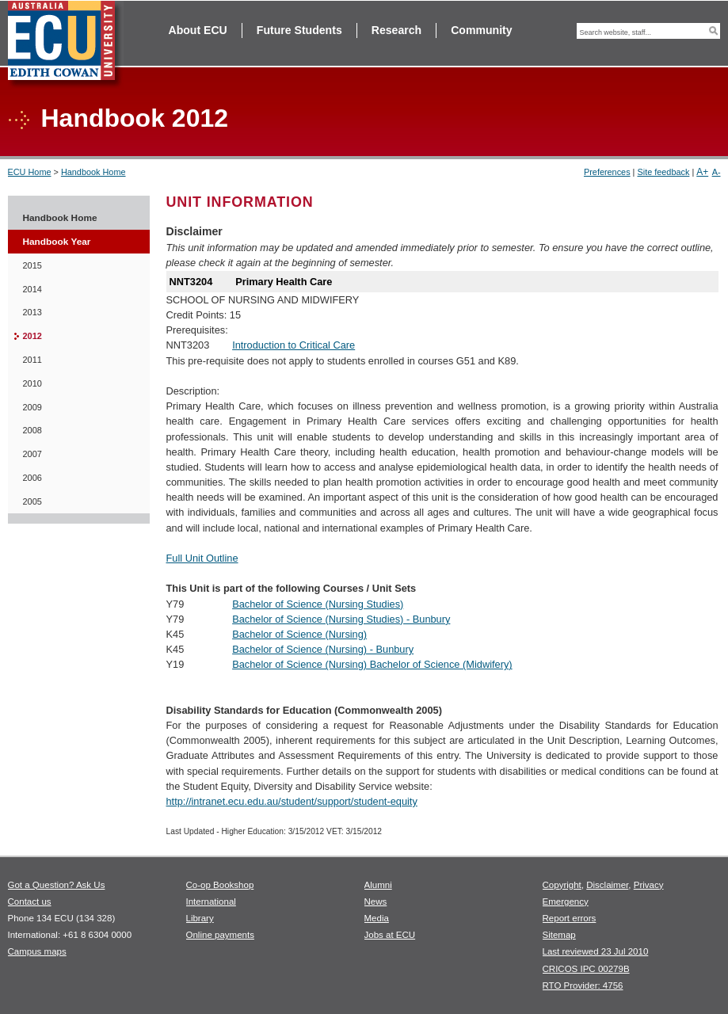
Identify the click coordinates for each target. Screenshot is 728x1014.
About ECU (198, 30)
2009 (32, 407)
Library (200, 918)
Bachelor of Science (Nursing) (299, 634)
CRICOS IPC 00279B (586, 969)
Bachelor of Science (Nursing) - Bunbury (323, 649)
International (211, 901)
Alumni (378, 885)
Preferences (607, 172)
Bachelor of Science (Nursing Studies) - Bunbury (341, 619)
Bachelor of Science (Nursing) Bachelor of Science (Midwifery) (372, 664)
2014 (32, 289)
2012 (32, 336)
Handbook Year (57, 241)
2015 (32, 265)
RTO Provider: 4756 (583, 985)
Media (376, 918)
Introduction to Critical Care (293, 345)
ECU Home (29, 172)
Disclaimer (607, 885)
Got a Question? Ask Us (56, 885)
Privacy (649, 885)
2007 (32, 454)
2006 (32, 477)
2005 (32, 501)
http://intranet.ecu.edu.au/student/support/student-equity (291, 801)
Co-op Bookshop (220, 885)
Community (481, 30)
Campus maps (37, 951)
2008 (32, 430)
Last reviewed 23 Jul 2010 (596, 951)
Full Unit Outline (202, 558)
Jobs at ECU (390, 935)
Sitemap (559, 935)
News (375, 901)
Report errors (570, 918)
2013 (32, 312)
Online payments (220, 935)
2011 (32, 359)
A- (716, 172)
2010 (32, 383)
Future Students (299, 30)
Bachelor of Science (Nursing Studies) (317, 604)
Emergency (566, 901)
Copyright (562, 885)
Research (396, 30)
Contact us (29, 901)
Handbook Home (93, 172)
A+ (702, 171)
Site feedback (663, 172)
